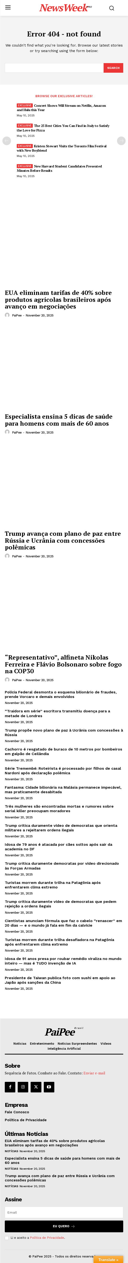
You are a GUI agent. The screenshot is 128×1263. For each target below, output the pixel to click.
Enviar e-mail (94, 1073)
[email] (64, 1212)
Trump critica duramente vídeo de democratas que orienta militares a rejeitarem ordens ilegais (61, 827)
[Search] (113, 68)
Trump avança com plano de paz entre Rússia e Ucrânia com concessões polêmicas (63, 540)
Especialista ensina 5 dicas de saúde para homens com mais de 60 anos (58, 419)
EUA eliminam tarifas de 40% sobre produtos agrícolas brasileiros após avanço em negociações (58, 299)
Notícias (11, 1151)
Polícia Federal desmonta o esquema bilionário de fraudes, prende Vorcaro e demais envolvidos (61, 694)
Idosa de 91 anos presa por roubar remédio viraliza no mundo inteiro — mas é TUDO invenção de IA (63, 960)
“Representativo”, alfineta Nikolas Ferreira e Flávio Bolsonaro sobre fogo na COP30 (63, 664)
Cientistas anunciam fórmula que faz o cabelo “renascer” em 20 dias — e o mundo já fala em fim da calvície (63, 923)
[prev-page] (6, 141)
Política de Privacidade (47, 1237)
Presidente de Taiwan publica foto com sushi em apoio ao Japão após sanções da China (60, 980)
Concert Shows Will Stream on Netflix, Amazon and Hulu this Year (61, 107)
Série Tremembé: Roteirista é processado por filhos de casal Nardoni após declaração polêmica (63, 770)
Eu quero (64, 1226)
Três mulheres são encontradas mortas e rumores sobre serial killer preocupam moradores (59, 808)
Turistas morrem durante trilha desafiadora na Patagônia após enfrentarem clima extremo (59, 942)
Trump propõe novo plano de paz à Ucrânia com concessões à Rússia (64, 732)
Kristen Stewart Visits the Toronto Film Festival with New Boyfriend (61, 148)
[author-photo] (8, 315)
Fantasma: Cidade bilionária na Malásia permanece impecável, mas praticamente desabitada (63, 789)
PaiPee (17, 315)
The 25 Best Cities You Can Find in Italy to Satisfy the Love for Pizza (63, 127)
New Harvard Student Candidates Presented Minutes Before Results (59, 168)
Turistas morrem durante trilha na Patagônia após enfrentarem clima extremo (53, 884)
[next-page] (121, 141)
